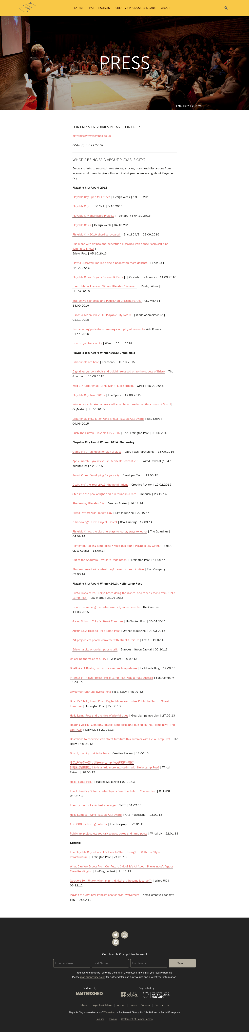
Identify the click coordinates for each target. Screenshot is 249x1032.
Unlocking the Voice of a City (88, 659)
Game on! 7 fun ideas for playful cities (96, 451)
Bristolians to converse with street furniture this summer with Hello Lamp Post (120, 739)
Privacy (113, 1019)
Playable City (80, 206)
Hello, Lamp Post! (81, 782)
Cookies (100, 1019)
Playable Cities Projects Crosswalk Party (98, 277)
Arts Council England (156, 995)
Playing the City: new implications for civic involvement (104, 895)
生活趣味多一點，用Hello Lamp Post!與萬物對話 (102, 762)
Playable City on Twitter (115, 935)
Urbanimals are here (85, 362)
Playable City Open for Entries (91, 197)
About (165, 8)
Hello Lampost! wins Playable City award (96, 815)
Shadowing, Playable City (88, 503)
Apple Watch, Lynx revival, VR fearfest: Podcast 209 (105, 461)
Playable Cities (81, 225)
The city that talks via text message (93, 805)
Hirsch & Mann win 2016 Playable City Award (102, 315)
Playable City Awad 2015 (88, 395)
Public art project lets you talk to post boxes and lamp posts (108, 833)
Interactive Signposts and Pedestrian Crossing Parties (107, 301)
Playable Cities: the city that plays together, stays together (109, 531)
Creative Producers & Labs (136, 8)
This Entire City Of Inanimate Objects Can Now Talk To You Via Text (113, 791)
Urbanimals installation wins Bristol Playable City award (108, 419)
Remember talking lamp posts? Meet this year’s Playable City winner (116, 546)
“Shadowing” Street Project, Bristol (94, 522)
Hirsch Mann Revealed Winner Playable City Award (104, 286)
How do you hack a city (87, 343)
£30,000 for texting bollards (88, 824)
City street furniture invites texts (90, 692)
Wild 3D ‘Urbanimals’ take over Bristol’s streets (102, 386)
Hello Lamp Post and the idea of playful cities (99, 715)
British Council (129, 994)
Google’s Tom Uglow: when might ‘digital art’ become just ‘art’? (111, 880)
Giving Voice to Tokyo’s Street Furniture (97, 621)
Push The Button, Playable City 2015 (96, 433)
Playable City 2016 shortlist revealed (96, 234)
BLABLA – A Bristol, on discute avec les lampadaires (103, 668)
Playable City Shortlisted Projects (93, 215)
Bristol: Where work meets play (92, 513)
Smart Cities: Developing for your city (95, 475)
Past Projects (99, 8)
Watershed (89, 993)
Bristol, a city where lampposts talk (95, 649)
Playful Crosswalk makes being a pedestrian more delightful (110, 263)
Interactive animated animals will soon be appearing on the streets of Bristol (121, 404)
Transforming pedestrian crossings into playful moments (108, 329)
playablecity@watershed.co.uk (91, 136)
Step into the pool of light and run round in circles (104, 494)
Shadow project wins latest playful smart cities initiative (108, 569)
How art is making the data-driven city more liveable (106, 607)
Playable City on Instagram (124, 935)
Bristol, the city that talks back (89, 753)
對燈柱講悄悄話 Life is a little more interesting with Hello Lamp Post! (114, 767)
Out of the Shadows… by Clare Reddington (99, 560)
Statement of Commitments (136, 1019)
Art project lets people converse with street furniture (106, 640)
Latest (79, 8)
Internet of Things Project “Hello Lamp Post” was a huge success (111, 678)
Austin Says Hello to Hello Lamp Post (96, 631)
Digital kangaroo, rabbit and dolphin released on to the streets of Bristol (118, 371)
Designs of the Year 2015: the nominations (100, 484)
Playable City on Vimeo (115, 942)
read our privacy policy (92, 977)
